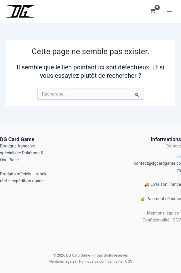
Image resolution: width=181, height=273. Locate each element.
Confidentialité (155, 220)
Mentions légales (163, 213)
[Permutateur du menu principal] (169, 11)
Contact (173, 146)
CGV (177, 220)
